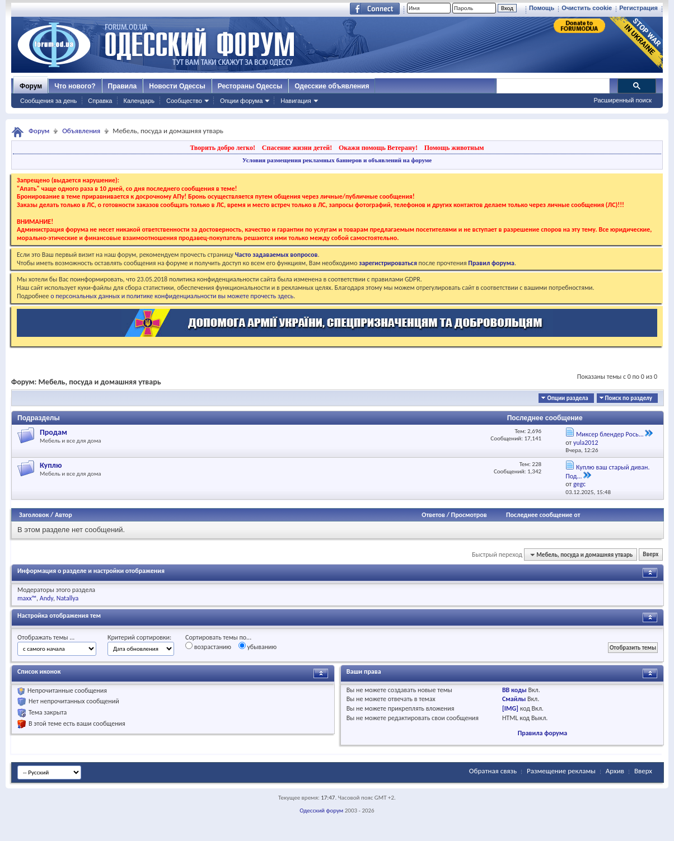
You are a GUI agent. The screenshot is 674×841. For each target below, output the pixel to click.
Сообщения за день (48, 100)
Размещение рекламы (561, 771)
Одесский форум (321, 810)
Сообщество (184, 100)
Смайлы (514, 699)
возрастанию (208, 646)
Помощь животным (454, 148)
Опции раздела (567, 398)
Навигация (295, 100)
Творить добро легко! (222, 148)
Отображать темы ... (45, 637)
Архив (615, 771)
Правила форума (542, 733)
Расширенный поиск (622, 100)
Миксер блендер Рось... (610, 434)
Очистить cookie (586, 7)
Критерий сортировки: (139, 637)
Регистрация (638, 7)
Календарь (139, 100)
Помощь (541, 7)
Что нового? (74, 86)
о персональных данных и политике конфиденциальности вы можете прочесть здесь (171, 296)
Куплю (51, 465)
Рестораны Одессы (250, 86)
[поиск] (552, 86)
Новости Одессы (177, 86)
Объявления (81, 130)
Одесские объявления (331, 86)
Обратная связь (493, 771)
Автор (63, 515)
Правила (122, 86)
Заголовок (34, 515)
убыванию (257, 646)
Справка (100, 100)
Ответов (433, 515)
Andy (46, 598)
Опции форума (241, 100)
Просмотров (469, 515)
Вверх (650, 554)
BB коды (514, 690)
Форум (31, 86)
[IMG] (510, 708)
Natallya (68, 598)
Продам (53, 432)
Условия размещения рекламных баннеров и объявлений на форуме (337, 160)
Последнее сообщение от (543, 515)
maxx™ (26, 598)
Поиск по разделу (628, 398)
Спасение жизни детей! (297, 148)
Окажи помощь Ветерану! (378, 148)
